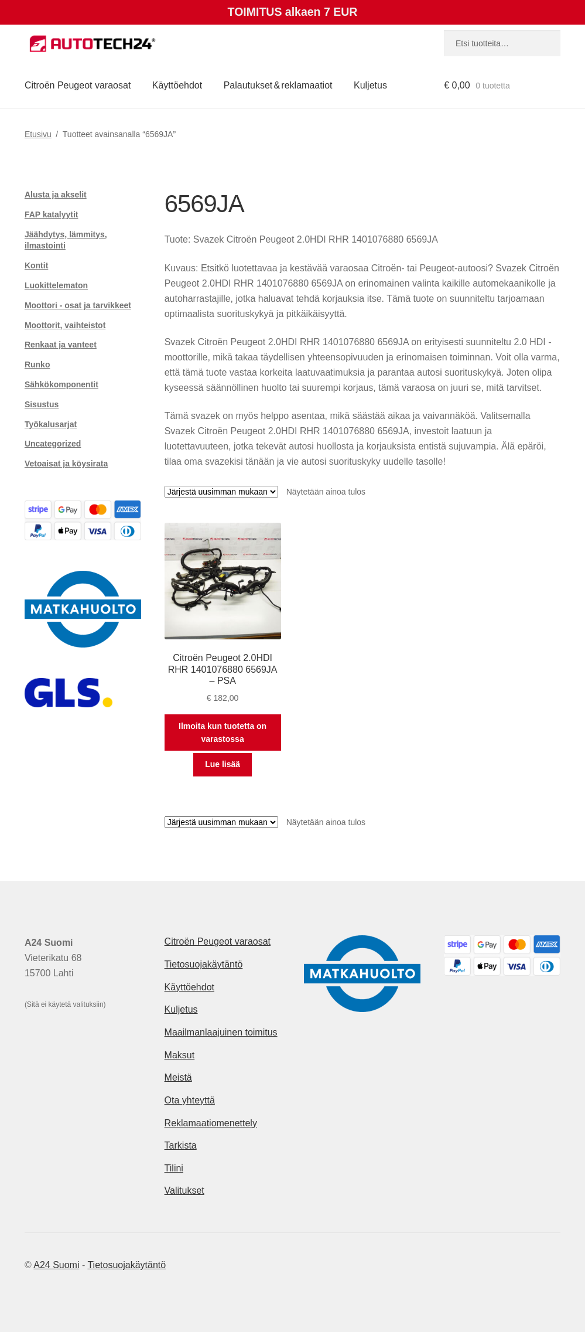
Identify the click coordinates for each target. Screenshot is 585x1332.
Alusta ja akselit (56, 194)
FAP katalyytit (51, 214)
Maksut (180, 1055)
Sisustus (42, 404)
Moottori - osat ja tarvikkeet (78, 305)
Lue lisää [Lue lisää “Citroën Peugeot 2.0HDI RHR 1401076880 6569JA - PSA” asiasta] (222, 764)
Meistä (178, 1077)
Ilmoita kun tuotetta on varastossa (222, 732)
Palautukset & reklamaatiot (278, 85)
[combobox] (502, 43)
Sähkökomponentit (61, 384)
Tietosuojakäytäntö (204, 964)
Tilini (174, 1168)
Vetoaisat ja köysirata (66, 463)
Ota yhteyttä (190, 1100)
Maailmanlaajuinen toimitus (221, 1032)
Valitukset (184, 1190)
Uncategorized (53, 443)
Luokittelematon (56, 285)
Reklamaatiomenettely (211, 1123)
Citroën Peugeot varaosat (78, 85)
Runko (37, 364)
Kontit (36, 265)
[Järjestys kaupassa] (221, 492)
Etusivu (38, 134)
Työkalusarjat (51, 424)
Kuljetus (370, 85)
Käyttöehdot (177, 85)
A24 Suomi (56, 1265)
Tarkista (181, 1145)
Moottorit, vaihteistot (65, 325)
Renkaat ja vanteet (61, 344)
